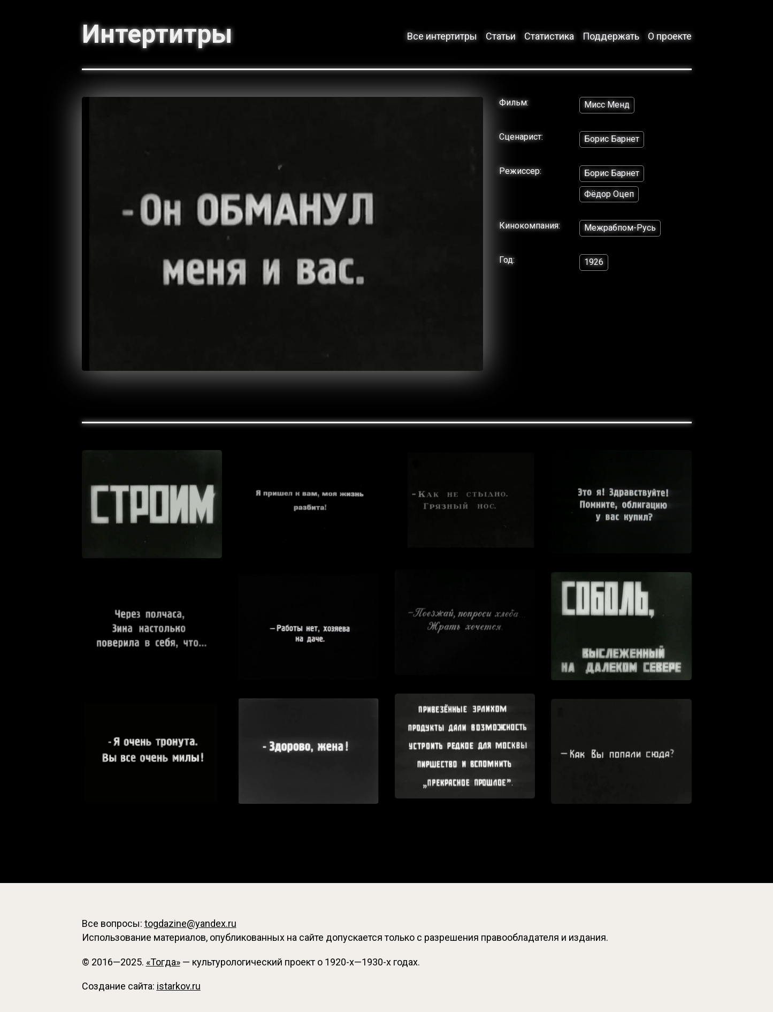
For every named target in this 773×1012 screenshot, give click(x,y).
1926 (593, 262)
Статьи (501, 36)
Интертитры (157, 34)
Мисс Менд (607, 105)
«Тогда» (163, 962)
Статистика (549, 36)
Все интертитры (442, 36)
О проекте (670, 36)
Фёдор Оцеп (609, 194)
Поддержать (611, 36)
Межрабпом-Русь (620, 228)
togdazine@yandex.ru (190, 923)
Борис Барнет (611, 139)
